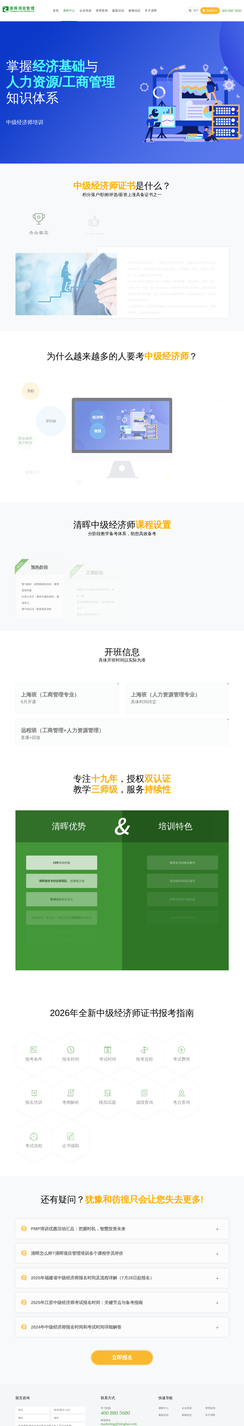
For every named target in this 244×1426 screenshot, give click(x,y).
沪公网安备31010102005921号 (143, 1420)
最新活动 (118, 10)
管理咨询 (102, 10)
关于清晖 (151, 10)
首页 (56, 10)
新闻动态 (134, 10)
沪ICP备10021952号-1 (109, 1420)
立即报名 (122, 1313)
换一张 (78, 1389)
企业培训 (85, 10)
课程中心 (69, 10)
